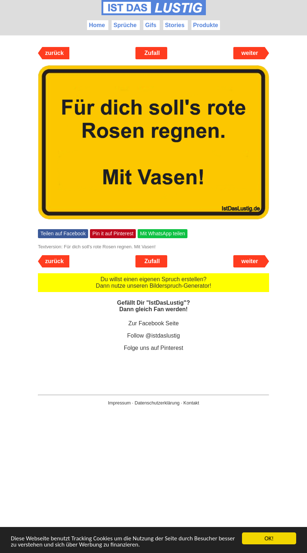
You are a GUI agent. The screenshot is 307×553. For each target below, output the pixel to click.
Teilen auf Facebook (63, 233)
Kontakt (191, 403)
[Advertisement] (153, 490)
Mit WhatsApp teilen (162, 233)
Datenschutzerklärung (157, 403)
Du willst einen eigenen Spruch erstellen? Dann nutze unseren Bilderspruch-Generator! (153, 282)
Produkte (205, 25)
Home (97, 25)
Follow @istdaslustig (153, 336)
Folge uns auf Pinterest (153, 348)
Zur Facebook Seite (153, 323)
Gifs (150, 25)
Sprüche (125, 25)
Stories (175, 25)
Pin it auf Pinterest (113, 233)
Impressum (119, 403)
